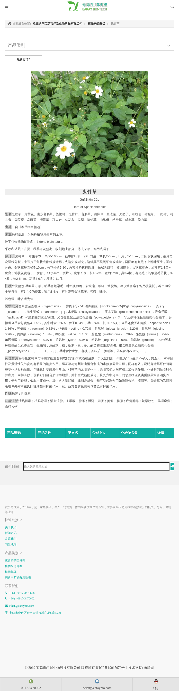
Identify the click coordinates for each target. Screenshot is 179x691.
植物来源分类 (13, 566)
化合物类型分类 (15, 560)
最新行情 (23, 59)
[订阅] (172, 466)
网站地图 (11, 544)
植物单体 (11, 572)
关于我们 (11, 527)
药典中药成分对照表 (18, 577)
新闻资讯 (11, 533)
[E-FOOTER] (9, 496)
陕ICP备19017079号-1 (111, 668)
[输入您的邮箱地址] (96, 466)
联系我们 (11, 539)
